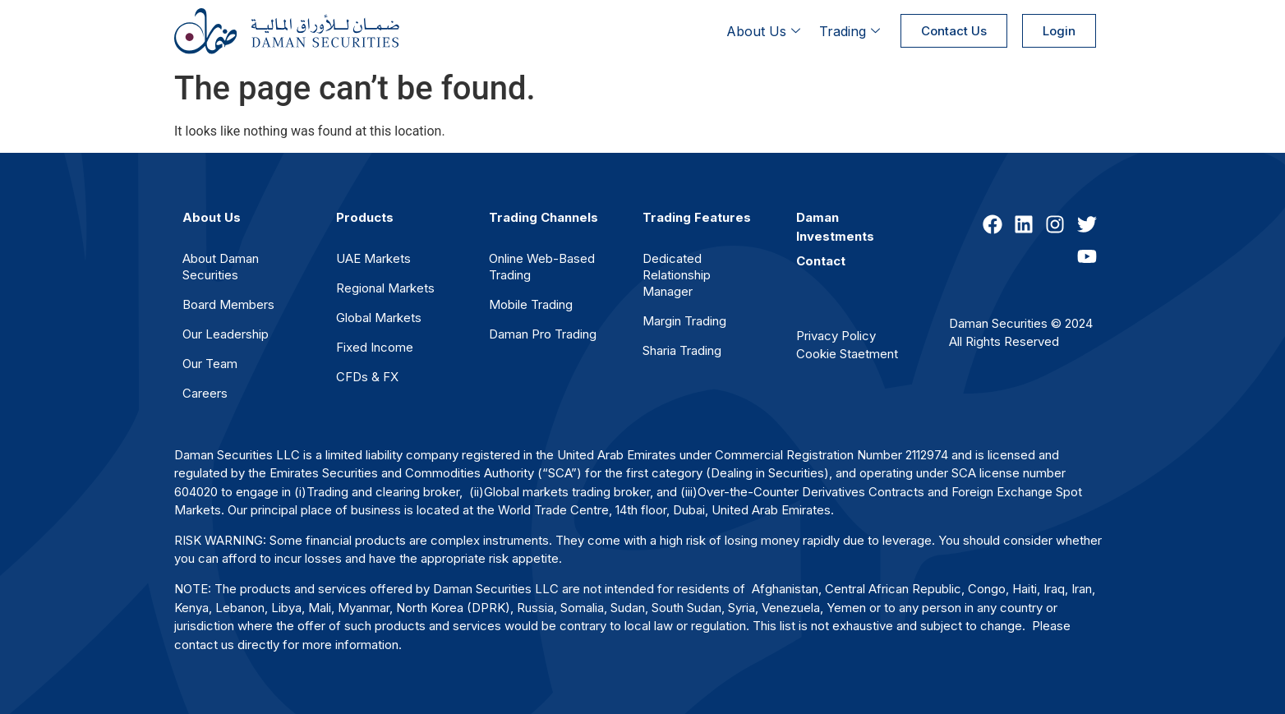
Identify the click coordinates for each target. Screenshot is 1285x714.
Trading (851, 31)
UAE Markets (373, 258)
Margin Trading (684, 321)
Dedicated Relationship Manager (676, 275)
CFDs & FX (367, 377)
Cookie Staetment (847, 354)
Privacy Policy (836, 335)
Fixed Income (374, 347)
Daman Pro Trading (542, 334)
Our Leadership (225, 334)
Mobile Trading (531, 304)
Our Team (209, 363)
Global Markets (378, 317)
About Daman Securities (220, 267)
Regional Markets (385, 288)
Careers (205, 393)
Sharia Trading (681, 350)
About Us (765, 31)
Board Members (228, 304)
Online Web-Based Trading (542, 267)
